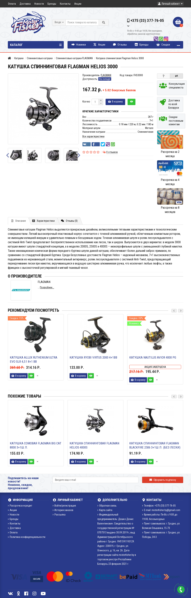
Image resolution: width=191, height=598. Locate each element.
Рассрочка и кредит (20, 505)
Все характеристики (93, 136)
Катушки (19, 58)
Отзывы (120, 44)
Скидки (163, 44)
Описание (18, 220)
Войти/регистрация (64, 505)
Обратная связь (107, 505)
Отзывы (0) (69, 220)
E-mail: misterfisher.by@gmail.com (161, 510)
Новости (39, 3)
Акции (77, 3)
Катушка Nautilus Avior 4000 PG (152, 357)
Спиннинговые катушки (40, 58)
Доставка (25, 3)
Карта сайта (104, 510)
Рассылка (59, 514)
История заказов (63, 510)
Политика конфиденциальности (26, 536)
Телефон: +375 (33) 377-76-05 (159, 505)
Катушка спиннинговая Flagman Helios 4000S (94, 445)
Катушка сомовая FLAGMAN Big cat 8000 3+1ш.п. (35, 445)
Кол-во (86, 101)
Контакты (65, 3)
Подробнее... (47, 287)
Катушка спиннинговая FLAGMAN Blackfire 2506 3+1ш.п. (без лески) (154, 445)
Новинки (78, 44)
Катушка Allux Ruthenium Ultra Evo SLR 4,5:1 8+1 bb (33, 359)
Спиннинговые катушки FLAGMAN (74, 58)
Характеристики (43, 220)
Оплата (12, 3)
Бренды (52, 3)
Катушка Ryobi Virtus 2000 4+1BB (93, 357)
